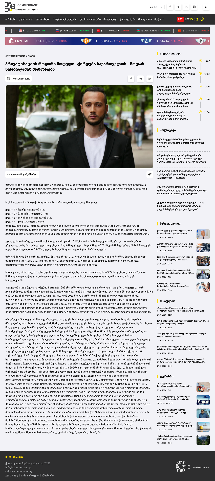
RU (160, 6)
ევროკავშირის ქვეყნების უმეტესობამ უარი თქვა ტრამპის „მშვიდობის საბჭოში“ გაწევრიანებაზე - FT (183, 347)
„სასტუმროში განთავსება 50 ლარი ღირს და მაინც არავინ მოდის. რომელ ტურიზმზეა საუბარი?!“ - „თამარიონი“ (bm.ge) (174, 437)
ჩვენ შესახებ (14, 456)
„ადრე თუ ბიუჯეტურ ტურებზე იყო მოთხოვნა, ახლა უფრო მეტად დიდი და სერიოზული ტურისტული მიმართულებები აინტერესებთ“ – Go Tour (175, 424)
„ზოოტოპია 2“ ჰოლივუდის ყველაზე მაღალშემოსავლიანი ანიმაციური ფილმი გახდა (181, 309)
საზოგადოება (170, 223)
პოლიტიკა (110, 19)
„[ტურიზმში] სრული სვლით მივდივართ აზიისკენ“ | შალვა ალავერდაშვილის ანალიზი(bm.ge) (174, 411)
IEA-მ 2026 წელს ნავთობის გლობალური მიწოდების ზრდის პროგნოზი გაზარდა (183, 322)
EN (155, 6)
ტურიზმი (166, 376)
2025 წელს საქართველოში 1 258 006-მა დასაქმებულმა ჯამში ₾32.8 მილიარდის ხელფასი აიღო (175, 258)
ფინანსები (43, 19)
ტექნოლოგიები (90, 19)
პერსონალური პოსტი (20, 55)
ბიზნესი (10, 19)
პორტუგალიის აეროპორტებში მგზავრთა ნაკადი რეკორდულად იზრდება (181, 335)
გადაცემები (128, 19)
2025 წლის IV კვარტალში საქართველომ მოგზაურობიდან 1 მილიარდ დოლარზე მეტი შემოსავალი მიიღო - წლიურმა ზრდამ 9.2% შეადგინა (173, 385)
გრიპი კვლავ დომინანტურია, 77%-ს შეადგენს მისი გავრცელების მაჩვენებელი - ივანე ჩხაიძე (174, 232)
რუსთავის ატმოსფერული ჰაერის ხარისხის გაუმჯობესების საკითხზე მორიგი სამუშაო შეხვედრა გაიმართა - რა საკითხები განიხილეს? (176, 271)
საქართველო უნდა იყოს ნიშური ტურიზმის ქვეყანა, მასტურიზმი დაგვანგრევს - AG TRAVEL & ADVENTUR (175, 398)
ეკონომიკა (26, 19)
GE (151, 6)
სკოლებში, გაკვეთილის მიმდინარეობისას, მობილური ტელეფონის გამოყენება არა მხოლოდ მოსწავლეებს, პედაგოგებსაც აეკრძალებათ (172, 284)
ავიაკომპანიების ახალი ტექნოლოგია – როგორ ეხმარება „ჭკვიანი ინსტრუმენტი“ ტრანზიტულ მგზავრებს (180, 360)
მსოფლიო (145, 19)
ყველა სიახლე (171, 53)
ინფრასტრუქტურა (65, 19)
